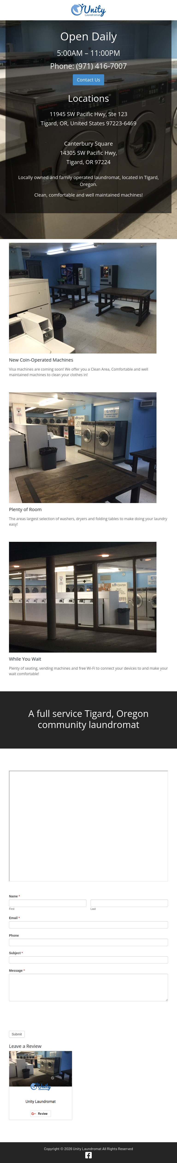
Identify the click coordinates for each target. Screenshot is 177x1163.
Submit (17, 1034)
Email (14, 918)
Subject (16, 953)
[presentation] (44, 1015)
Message (17, 970)
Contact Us (88, 80)
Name (14, 896)
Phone (14, 935)
